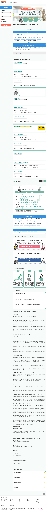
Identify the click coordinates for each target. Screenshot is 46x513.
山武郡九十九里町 (17, 40)
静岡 (23, 199)
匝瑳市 (21, 223)
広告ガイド (5, 509)
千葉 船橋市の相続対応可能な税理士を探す (29, 246)
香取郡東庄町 (34, 40)
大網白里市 (36, 37)
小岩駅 (25, 99)
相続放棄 (22, 47)
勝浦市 (27, 223)
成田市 (24, 35)
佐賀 (23, 204)
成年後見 (16, 49)
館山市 (40, 37)
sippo (19, 499)
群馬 (33, 196)
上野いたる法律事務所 (18, 107)
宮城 (29, 194)
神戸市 (35, 206)
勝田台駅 (32, 232)
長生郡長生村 (38, 40)
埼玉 (25, 196)
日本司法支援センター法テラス (20, 457)
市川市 (23, 34)
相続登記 (39, 47)
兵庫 (23, 201)
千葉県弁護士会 (18, 455)
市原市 (27, 34)
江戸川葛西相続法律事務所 (19, 116)
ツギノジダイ (29, 501)
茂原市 (26, 37)
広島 (21, 202)
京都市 (37, 206)
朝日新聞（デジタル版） (4, 499)
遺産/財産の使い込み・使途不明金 (22, 49)
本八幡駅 (25, 63)
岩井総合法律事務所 (18, 71)
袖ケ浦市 (38, 35)
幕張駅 (20, 232)
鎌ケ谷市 (27, 35)
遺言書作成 (16, 47)
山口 (25, 202)
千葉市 (15, 34)
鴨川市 (24, 223)
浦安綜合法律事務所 (18, 153)
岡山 (23, 202)
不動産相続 (28, 49)
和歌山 (31, 201)
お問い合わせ (10, 509)
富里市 (41, 35)
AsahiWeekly (37, 502)
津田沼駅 (35, 232)
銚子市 (33, 37)
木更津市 (18, 35)
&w (3, 500)
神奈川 (23, 196)
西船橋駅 (23, 232)
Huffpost (11, 501)
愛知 (21, 199)
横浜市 (21, 206)
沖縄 (36, 204)
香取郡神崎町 (30, 40)
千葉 (27, 196)
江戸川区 (20, 99)
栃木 (31, 196)
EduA (2, 501)
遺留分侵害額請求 (26, 47)
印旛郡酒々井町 (30, 223)
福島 (33, 194)
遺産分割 (19, 47)
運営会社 (2, 509)
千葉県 (16, 63)
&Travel (5, 500)
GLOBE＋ (20, 500)
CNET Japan (11, 499)
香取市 (23, 37)
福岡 (21, 204)
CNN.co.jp (11, 500)
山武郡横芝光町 (39, 223)
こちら (32, 211)
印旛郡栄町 (34, 223)
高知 (37, 202)
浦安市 (42, 34)
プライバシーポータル (36, 508)
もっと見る (29, 42)
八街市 (29, 37)
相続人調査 (31, 47)
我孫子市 (21, 35)
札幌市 (30, 206)
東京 (21, 196)
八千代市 (30, 34)
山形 (31, 194)
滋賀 (29, 201)
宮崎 (31, 204)
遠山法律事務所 (17, 98)
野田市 (15, 35)
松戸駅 (26, 232)
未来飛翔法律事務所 (18, 143)
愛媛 (35, 202)
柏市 (25, 34)
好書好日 (20, 501)
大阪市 (24, 206)
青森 (23, 194)
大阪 (21, 201)
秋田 (27, 194)
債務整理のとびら (12, 505)
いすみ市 (19, 223)
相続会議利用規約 (14, 508)
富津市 (42, 37)
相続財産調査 (35, 47)
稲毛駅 (18, 232)
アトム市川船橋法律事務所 (19, 80)
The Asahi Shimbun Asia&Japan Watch (40, 501)
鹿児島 (33, 204)
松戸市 (20, 34)
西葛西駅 (25, 118)
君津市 (32, 35)
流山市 (33, 34)
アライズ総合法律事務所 (18, 62)
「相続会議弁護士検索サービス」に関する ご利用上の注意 (23, 210)
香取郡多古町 (25, 40)
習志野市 (39, 34)
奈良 (27, 201)
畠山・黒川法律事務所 (18, 134)
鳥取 (27, 202)
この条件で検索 (5, 25)
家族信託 (42, 47)
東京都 (16, 99)
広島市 (40, 206)
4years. (28, 499)
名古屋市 (27, 206)
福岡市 (32, 206)
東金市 (15, 37)
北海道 (21, 194)
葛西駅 (25, 108)
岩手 (25, 194)
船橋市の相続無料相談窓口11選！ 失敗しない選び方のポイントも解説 (24, 466)
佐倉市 (36, 34)
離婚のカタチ (3, 505)
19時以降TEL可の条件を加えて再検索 (41, 128)
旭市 (31, 37)
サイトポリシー (9, 508)
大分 (29, 204)
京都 (25, 201)
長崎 (25, 204)
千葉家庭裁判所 (18, 435)
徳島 (33, 202)
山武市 (35, 35)
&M (1, 500)
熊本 (27, 204)
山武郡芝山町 (21, 40)
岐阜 (25, 199)
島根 (29, 202)
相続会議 (28, 500)
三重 (27, 199)
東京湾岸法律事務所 (18, 171)
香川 (31, 202)
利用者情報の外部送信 (29, 508)
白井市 (18, 37)
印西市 (30, 35)
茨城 (29, 196)
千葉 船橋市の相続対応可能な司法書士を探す (29, 259)
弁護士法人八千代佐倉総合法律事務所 (21, 162)
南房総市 (16, 223)
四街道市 (21, 37)
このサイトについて (4, 508)
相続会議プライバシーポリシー (22, 508)
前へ (40, 181)
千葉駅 (15, 232)
